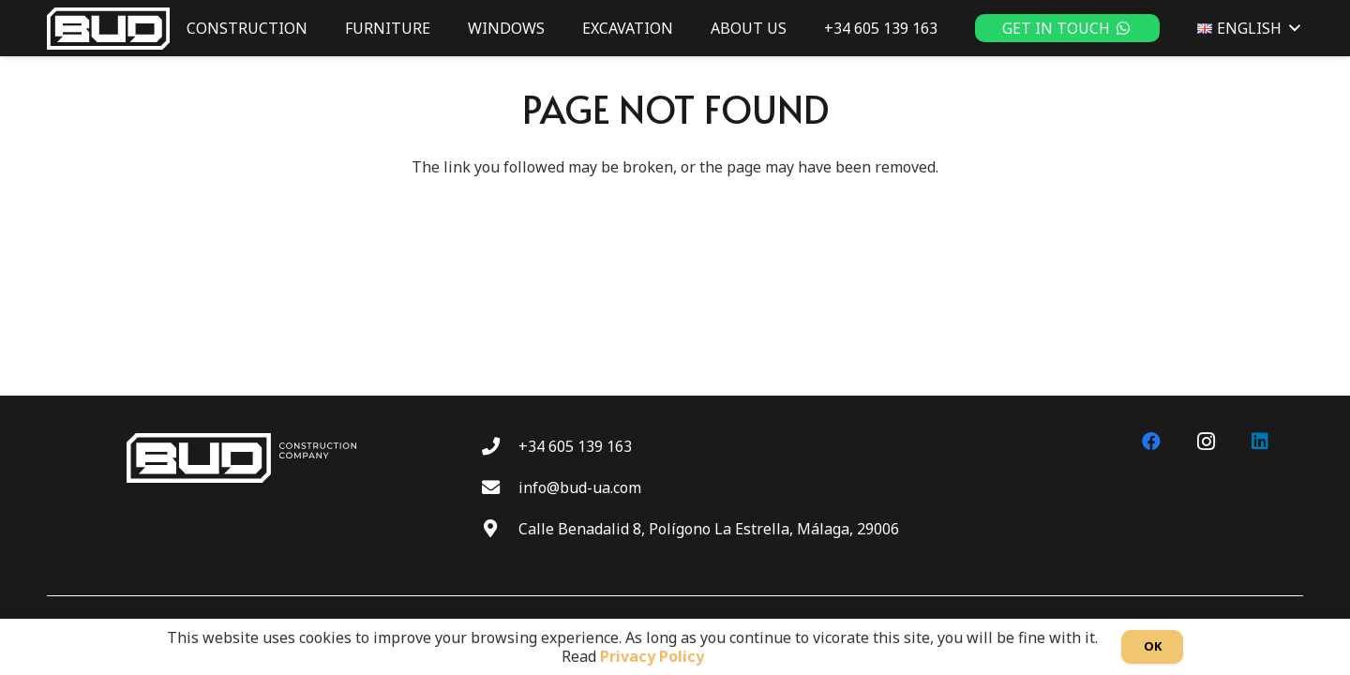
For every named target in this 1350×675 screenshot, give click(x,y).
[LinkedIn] (1260, 441)
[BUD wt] (108, 29)
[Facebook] (1151, 441)
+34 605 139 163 (575, 446)
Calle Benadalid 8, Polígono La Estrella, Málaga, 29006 (708, 528)
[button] (1291, 28)
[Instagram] (1205, 441)
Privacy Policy (652, 656)
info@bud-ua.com (579, 487)
